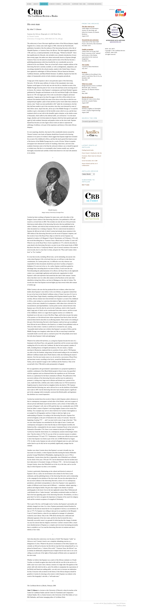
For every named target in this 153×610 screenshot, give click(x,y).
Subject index (55, 4)
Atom (87, 184)
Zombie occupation (87, 49)
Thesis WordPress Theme (109, 603)
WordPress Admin (121, 605)
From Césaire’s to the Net (92, 153)
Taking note (85, 106)
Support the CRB (79, 4)
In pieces (84, 72)
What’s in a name (87, 84)
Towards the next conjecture (90, 40)
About (36, 4)
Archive (44, 4)
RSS (83, 184)
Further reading (95, 4)
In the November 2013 (89, 160)
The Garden (85, 64)
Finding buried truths (88, 150)
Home (29, 4)
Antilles (66, 4)
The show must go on (88, 26)
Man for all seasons (87, 97)
